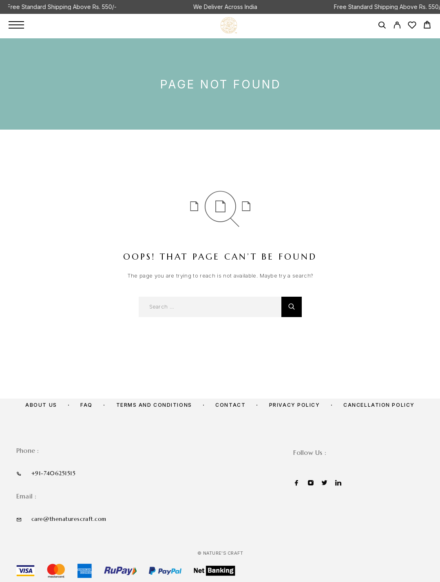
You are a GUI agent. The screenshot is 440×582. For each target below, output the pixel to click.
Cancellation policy (379, 405)
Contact (230, 405)
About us (41, 405)
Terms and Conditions (154, 405)
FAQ (86, 405)
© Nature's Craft (220, 553)
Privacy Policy (294, 405)
